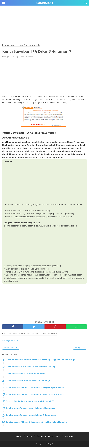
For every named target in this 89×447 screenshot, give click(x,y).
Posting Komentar (10, 341)
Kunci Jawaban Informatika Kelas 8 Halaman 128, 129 (30, 367)
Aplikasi (19, 436)
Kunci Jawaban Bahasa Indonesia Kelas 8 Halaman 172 (31, 415)
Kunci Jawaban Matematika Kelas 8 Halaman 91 (28, 380)
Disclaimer (69, 436)
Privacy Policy (54, 436)
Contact (40, 436)
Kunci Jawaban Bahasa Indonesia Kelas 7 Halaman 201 (31, 408)
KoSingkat (44, 3)
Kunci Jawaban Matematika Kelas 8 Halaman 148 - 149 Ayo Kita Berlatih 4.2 (40, 360)
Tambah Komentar (26, 57)
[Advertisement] (44, 24)
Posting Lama (80, 348)
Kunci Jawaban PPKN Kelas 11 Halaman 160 (26, 373)
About (29, 436)
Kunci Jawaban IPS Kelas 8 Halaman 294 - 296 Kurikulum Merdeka (36, 422)
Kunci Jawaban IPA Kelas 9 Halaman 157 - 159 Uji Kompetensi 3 (35, 394)
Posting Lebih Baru (11, 348)
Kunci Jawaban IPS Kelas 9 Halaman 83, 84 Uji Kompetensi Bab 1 (35, 387)
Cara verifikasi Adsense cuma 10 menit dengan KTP (30, 401)
